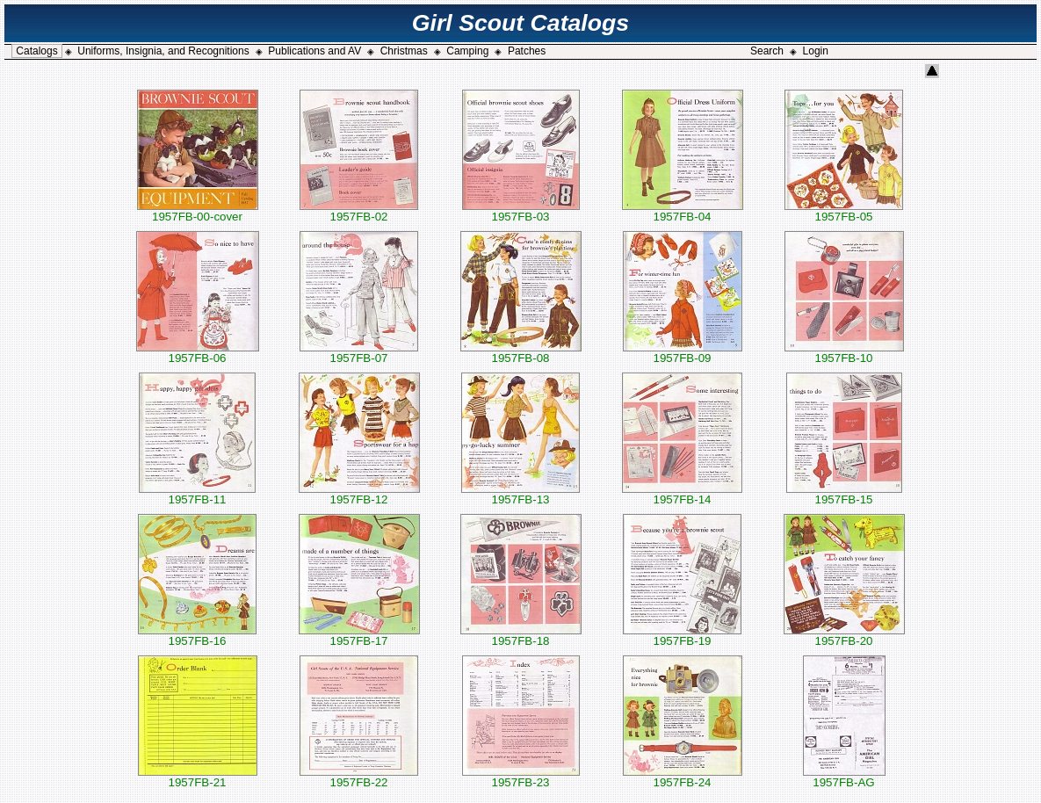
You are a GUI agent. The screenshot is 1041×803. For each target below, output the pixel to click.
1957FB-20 (844, 635)
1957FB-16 (197, 635)
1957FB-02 (359, 211)
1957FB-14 (682, 494)
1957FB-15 (844, 494)
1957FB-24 (682, 777)
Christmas (404, 51)
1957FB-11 (197, 494)
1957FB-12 (359, 494)
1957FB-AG (844, 777)
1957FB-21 (197, 777)
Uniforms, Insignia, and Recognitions (163, 51)
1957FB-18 (521, 635)
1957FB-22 (359, 777)
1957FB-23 (521, 777)
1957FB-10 (844, 353)
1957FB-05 (843, 211)
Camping (467, 51)
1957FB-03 (521, 211)
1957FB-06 (197, 353)
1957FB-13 (520, 494)
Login (815, 51)
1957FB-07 (359, 353)
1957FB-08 (521, 353)
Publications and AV (314, 51)
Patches (527, 51)
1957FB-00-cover (197, 211)
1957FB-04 (682, 211)
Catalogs (36, 51)
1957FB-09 (682, 353)
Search (767, 51)
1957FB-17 (359, 635)
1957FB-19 (682, 635)
